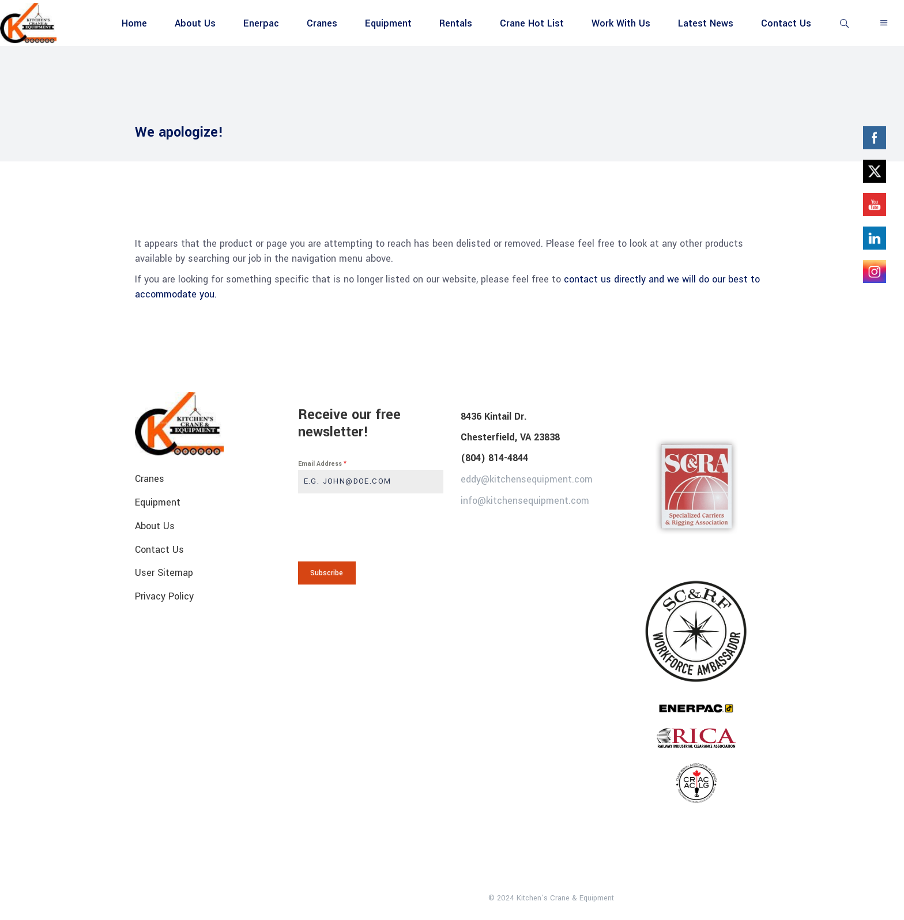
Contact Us (159, 549)
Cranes (149, 478)
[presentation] (371, 527)
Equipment (157, 502)
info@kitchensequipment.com (525, 500)
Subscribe (326, 573)
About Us (155, 526)
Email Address (322, 463)
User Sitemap (164, 572)
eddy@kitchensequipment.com (527, 479)
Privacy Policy (164, 596)
